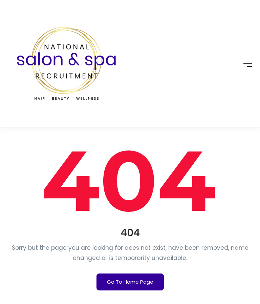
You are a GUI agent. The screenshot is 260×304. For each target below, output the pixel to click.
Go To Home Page (130, 281)
